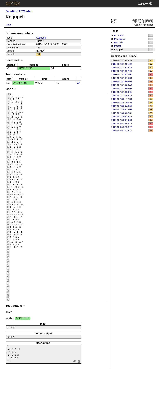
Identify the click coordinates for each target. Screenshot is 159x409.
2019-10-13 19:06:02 (132, 88)
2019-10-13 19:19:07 (132, 74)
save (78, 401)
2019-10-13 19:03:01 (132, 92)
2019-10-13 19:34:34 (132, 67)
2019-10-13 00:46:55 (132, 106)
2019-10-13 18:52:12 (132, 95)
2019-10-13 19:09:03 (132, 81)
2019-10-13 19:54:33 (132, 60)
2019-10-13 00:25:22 (132, 116)
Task (8, 25)
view (75, 401)
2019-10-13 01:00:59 (132, 102)
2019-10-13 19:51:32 (132, 64)
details (78, 82)
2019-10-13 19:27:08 (132, 71)
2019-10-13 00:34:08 (132, 109)
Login (141, 3)
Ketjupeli (41, 37)
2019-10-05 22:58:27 (132, 127)
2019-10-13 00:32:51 (132, 113)
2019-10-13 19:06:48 (132, 85)
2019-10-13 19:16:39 (132, 78)
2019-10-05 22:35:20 (132, 130)
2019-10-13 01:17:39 (132, 99)
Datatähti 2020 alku (19, 11)
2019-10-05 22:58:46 (132, 123)
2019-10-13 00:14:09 (132, 120)
